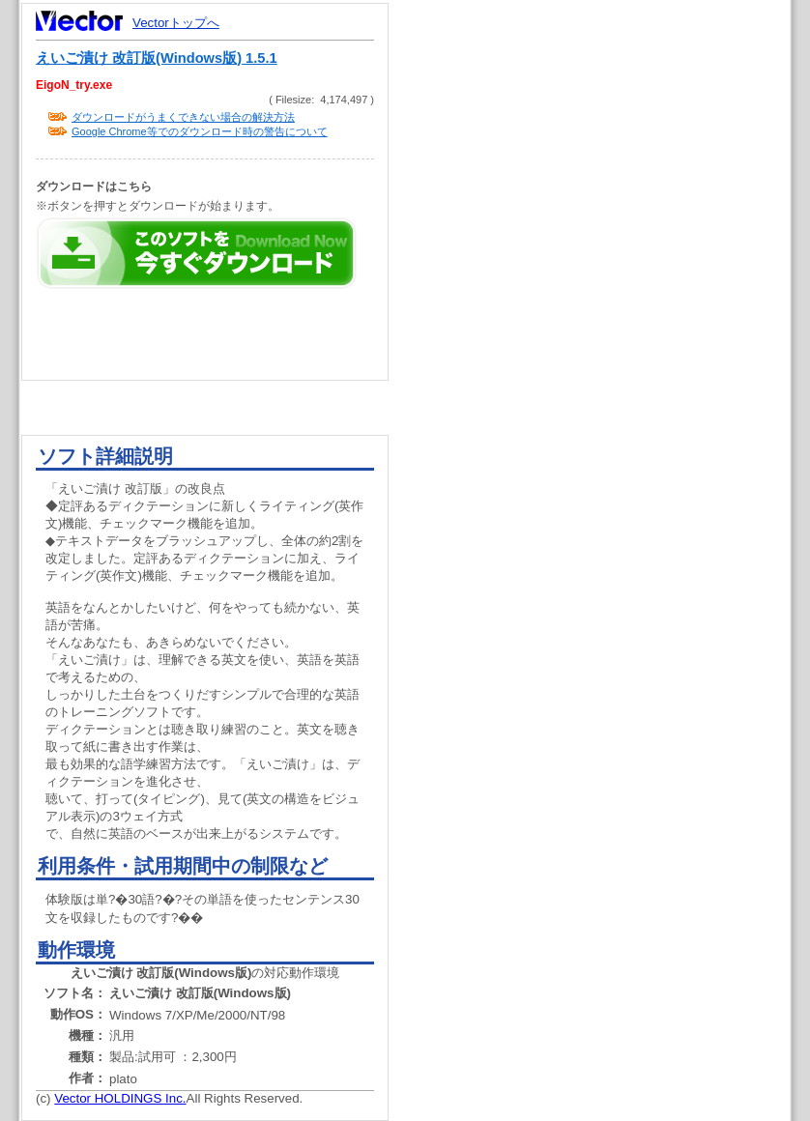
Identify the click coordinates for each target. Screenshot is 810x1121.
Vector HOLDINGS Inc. (120, 1098)
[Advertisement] (606, 367)
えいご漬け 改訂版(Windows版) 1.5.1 (156, 58)
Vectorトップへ (175, 22)
